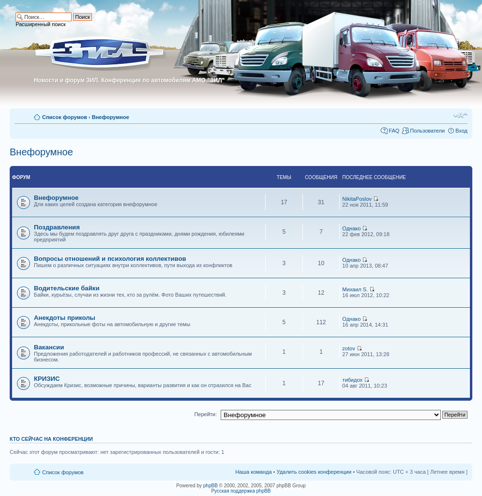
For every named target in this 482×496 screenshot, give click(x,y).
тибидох (352, 380)
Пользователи (427, 131)
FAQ (394, 131)
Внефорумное (110, 117)
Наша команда (253, 472)
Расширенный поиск (40, 24)
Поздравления (57, 227)
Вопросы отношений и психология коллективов (110, 258)
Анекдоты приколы (64, 317)
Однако (351, 228)
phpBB (210, 485)
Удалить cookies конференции (314, 472)
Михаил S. (355, 289)
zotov (348, 348)
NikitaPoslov (357, 199)
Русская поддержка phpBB (241, 491)
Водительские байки (67, 288)
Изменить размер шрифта (460, 115)
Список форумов (64, 117)
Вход (461, 131)
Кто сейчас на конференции (51, 439)
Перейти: (205, 414)
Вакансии (49, 347)
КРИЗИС (47, 378)
